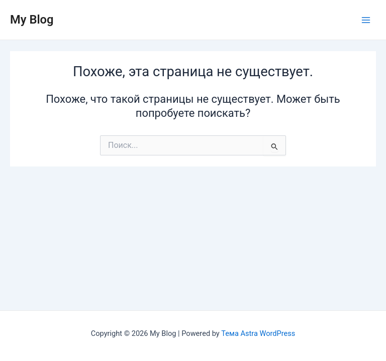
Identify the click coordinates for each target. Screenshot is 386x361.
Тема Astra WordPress (258, 333)
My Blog (32, 20)
